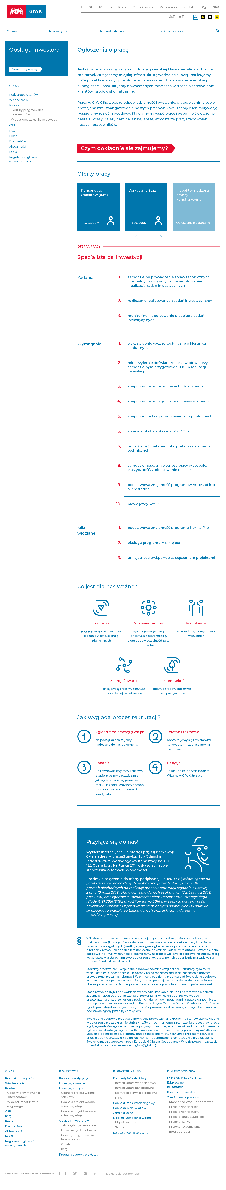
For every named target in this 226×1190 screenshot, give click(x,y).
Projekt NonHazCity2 (184, 1112)
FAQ (12, 130)
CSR (12, 125)
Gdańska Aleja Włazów (129, 1108)
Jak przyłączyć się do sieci (79, 1125)
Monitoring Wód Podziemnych (191, 1102)
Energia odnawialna (181, 1092)
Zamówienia (168, 7)
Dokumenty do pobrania (78, 1130)
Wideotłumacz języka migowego (34, 119)
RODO (14, 152)
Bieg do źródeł (179, 1131)
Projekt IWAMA (180, 1121)
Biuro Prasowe (143, 7)
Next (158, 236)
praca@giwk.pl (125, 856)
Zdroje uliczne (123, 1113)
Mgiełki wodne (125, 1122)
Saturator (122, 1127)
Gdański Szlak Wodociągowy (134, 1103)
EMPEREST (175, 1087)
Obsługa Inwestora (34, 49)
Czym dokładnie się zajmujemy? (124, 148)
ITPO (119, 1097)
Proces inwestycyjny (73, 1078)
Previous (138, 236)
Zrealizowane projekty (183, 1097)
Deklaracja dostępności (123, 1173)
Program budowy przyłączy (78, 1154)
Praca (122, 7)
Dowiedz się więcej (24, 69)
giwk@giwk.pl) (111, 942)
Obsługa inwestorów (74, 1120)
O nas (12, 31)
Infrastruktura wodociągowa (135, 1083)
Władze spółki (19, 100)
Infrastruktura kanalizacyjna (134, 1088)
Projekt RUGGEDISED (184, 1126)
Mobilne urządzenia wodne (132, 1118)
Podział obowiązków (23, 94)
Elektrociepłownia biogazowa (136, 1092)
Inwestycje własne (72, 1083)
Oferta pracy (88, 246)
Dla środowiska (170, 31)
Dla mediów (17, 141)
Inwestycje (58, 31)
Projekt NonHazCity (183, 1107)
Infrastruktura (112, 31)
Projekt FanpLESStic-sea (187, 1116)
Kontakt (189, 7)
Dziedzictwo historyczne (130, 1132)
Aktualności (17, 146)
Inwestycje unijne (71, 1088)
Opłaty (66, 1144)
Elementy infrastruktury (130, 1078)
